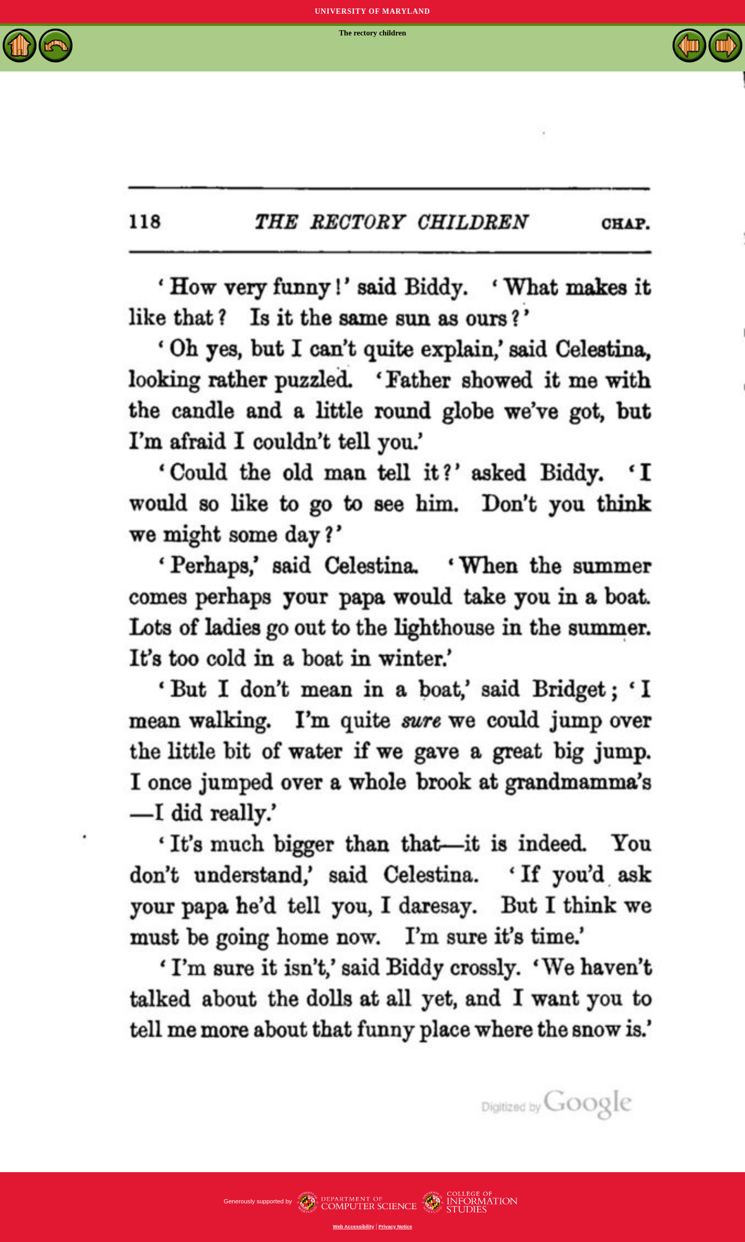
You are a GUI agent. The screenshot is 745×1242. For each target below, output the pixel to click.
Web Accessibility (353, 1226)
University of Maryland (372, 11)
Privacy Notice (395, 1226)
